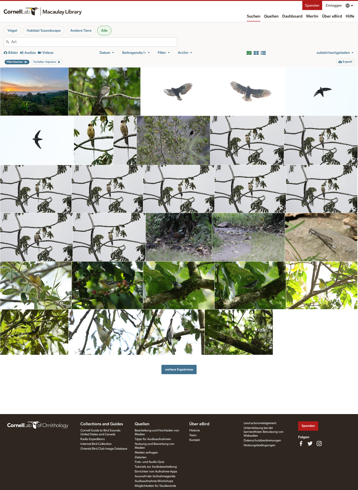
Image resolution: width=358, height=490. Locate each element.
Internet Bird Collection (96, 444)
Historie (194, 430)
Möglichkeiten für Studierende (155, 485)
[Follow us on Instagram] (319, 443)
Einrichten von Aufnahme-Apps (156, 471)
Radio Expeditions (92, 439)
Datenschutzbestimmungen (262, 440)
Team (192, 435)
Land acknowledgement (260, 423)
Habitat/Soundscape (44, 30)
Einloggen (334, 5)
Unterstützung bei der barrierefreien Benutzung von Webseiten (264, 431)
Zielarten (141, 457)
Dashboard (292, 16)
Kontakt (194, 440)
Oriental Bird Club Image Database (103, 448)
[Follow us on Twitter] (310, 443)
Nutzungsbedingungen (259, 445)
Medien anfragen (146, 452)
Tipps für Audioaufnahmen (153, 439)
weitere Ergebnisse (179, 369)
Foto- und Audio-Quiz (149, 462)
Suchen (253, 16)
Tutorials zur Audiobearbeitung (156, 466)
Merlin (312, 16)
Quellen (271, 16)
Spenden (312, 5)
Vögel (12, 30)
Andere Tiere (81, 30)
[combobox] (94, 42)
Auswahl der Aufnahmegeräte (155, 476)
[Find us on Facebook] (301, 443)
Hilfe (350, 16)
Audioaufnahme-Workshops (154, 481)
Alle (104, 30)
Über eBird (332, 16)
